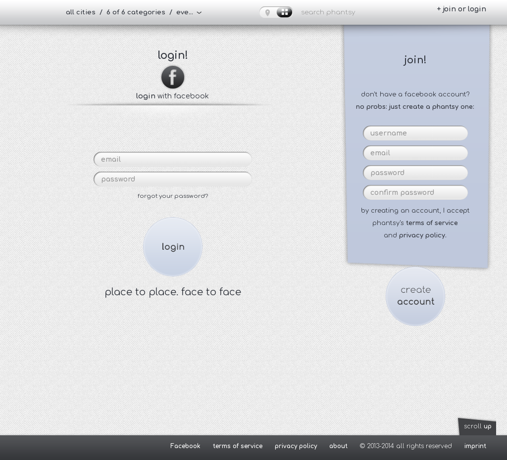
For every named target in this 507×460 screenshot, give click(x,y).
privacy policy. (423, 235)
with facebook (172, 92)
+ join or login (461, 9)
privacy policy (296, 446)
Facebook (185, 446)
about (338, 446)
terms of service (432, 223)
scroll (478, 426)
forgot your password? (173, 196)
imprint (475, 446)
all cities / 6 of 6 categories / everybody (134, 12)
